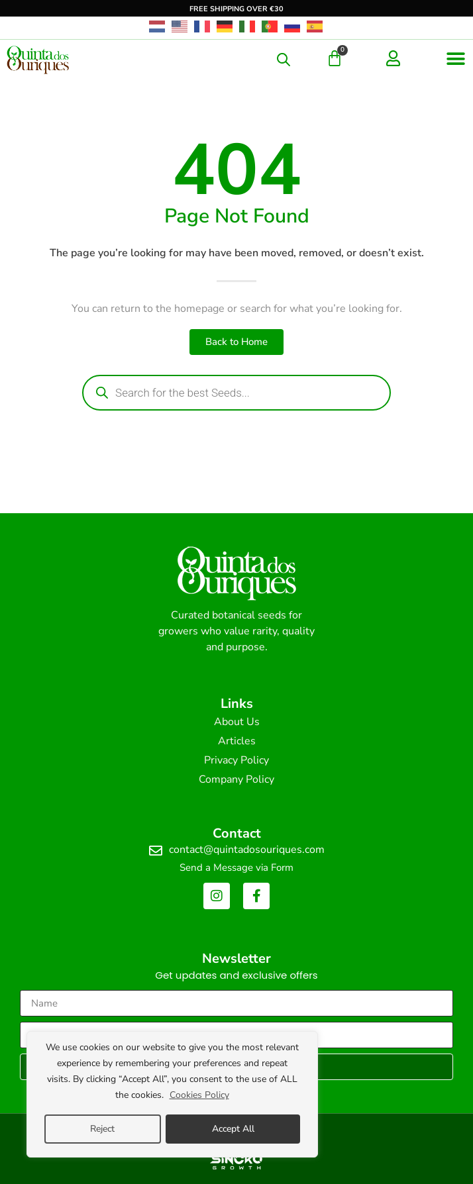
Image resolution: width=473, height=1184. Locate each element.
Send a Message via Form (236, 867)
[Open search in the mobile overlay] (283, 59)
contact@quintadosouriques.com (247, 849)
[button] (456, 59)
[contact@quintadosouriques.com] (155, 851)
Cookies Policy (199, 1095)
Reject (102, 1128)
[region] (172, 1095)
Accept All (233, 1128)
